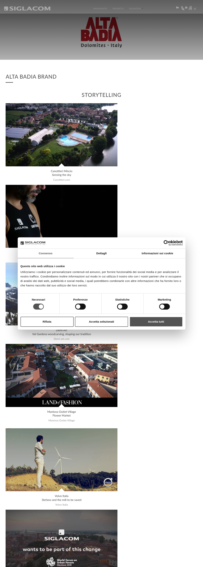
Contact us (86, 530)
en (189, 10)
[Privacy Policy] (15, 561)
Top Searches (18, 530)
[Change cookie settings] (58, 561)
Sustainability (62, 530)
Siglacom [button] (134, 10)
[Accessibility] (81, 561)
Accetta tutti (156, 321)
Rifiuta (47, 321)
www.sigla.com (186, 561)
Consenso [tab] (45, 253)
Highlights (102, 10)
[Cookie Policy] (34, 561)
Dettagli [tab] (101, 253)
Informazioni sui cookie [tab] (157, 253)
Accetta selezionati (101, 321)
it (194, 10)
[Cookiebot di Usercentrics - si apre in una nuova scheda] (166, 243)
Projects (118, 10)
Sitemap (40, 530)
